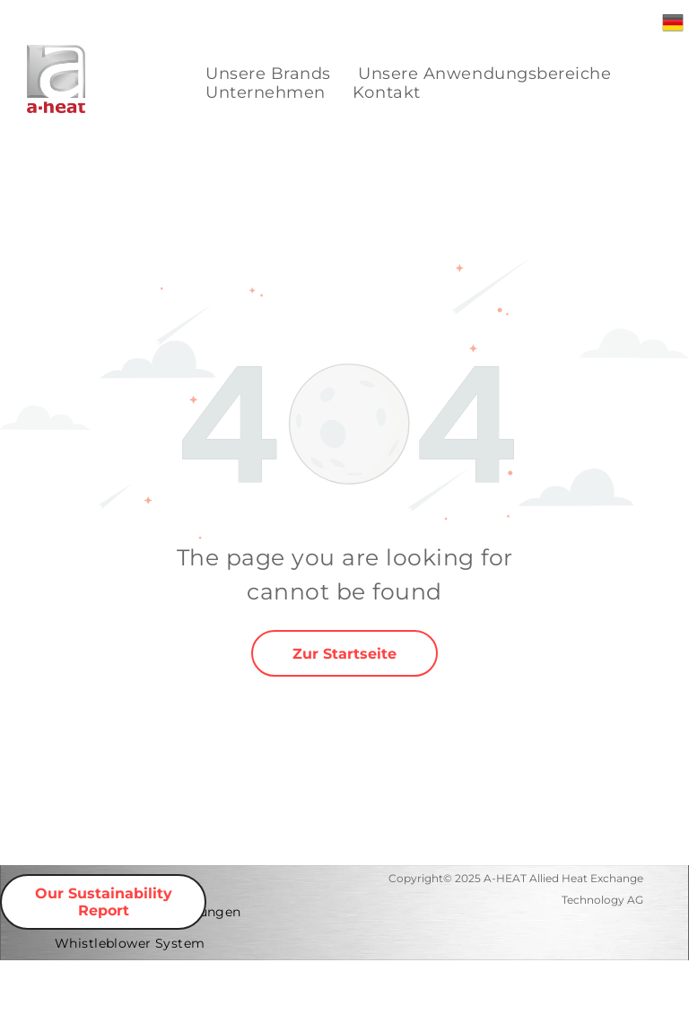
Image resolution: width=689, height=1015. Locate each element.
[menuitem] (268, 74)
